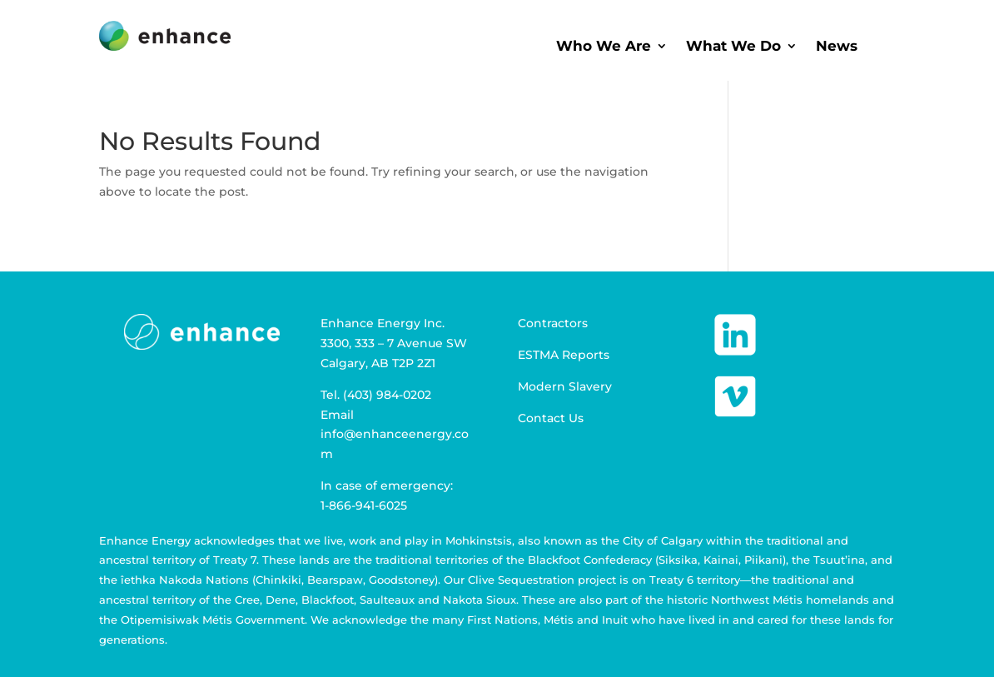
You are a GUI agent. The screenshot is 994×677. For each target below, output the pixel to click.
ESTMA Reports (563, 354)
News (836, 47)
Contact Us (551, 418)
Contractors (553, 323)
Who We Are (603, 47)
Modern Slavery (565, 386)
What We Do (733, 47)
